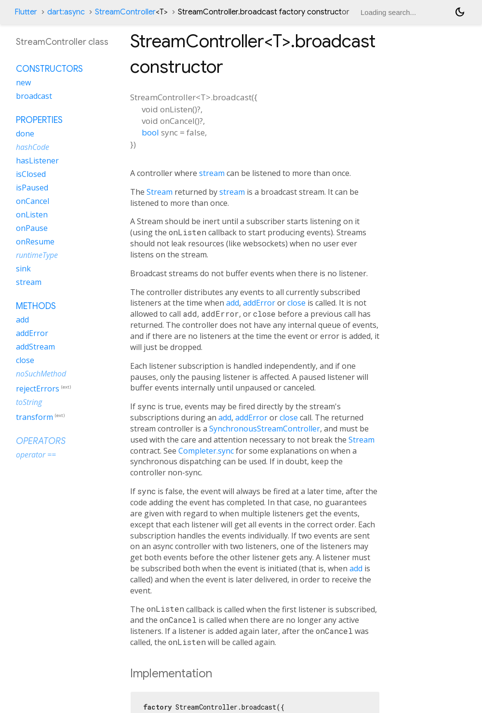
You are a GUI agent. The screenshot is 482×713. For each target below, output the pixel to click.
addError (259, 302)
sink (23, 268)
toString (29, 402)
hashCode (32, 147)
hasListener (37, 160)
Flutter (25, 12)
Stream (160, 192)
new (23, 82)
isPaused (32, 187)
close (296, 302)
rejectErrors (37, 388)
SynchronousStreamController (264, 428)
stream (212, 173)
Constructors (49, 69)
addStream (35, 346)
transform (34, 417)
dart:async (66, 12)
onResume (35, 241)
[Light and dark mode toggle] (460, 12)
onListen (32, 214)
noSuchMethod (41, 373)
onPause (32, 228)
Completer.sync (206, 450)
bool (150, 132)
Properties (39, 120)
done (25, 133)
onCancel (32, 201)
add (232, 302)
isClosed (31, 174)
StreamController (131, 12)
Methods (36, 306)
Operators (41, 441)
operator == (36, 454)
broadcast (34, 96)
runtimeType (37, 255)
